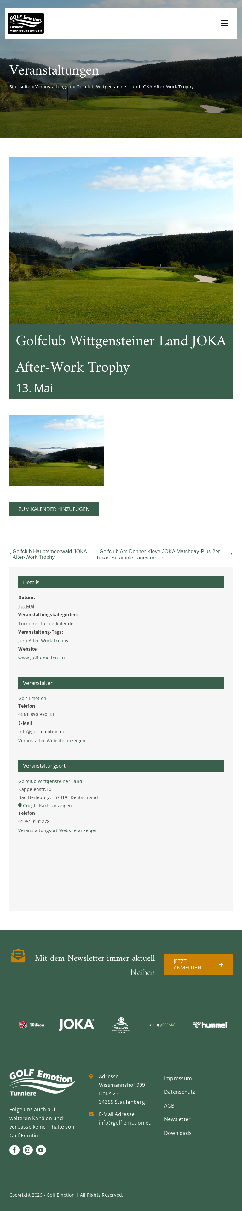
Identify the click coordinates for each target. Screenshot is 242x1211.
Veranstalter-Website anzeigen (51, 740)
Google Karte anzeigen (47, 805)
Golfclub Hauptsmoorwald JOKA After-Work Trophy (50, 554)
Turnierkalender (58, 623)
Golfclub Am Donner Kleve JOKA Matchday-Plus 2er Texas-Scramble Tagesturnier (158, 555)
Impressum (178, 1078)
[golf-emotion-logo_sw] (26, 15)
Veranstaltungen (53, 87)
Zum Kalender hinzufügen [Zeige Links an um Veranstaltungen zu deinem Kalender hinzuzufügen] (54, 509)
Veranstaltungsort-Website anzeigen (58, 830)
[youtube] (41, 1150)
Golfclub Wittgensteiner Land (50, 781)
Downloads (178, 1133)
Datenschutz (179, 1091)
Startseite (19, 87)
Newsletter (177, 1119)
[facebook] (14, 1150)
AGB (169, 1105)
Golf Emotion (32, 698)
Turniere (27, 623)
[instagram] (28, 1150)
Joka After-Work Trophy (43, 640)
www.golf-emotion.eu (41, 658)
